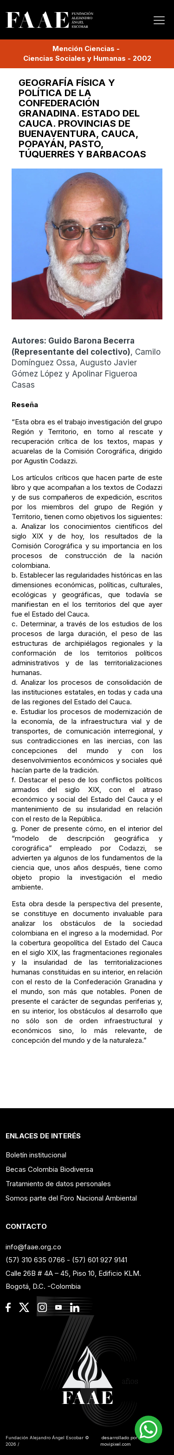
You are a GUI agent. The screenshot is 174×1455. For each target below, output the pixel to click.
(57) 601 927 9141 (99, 1259)
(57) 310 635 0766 (35, 1259)
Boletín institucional (36, 1154)
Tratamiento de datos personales (58, 1183)
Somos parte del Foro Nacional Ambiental (71, 1198)
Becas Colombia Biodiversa (49, 1169)
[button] (148, 1429)
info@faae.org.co (33, 1246)
